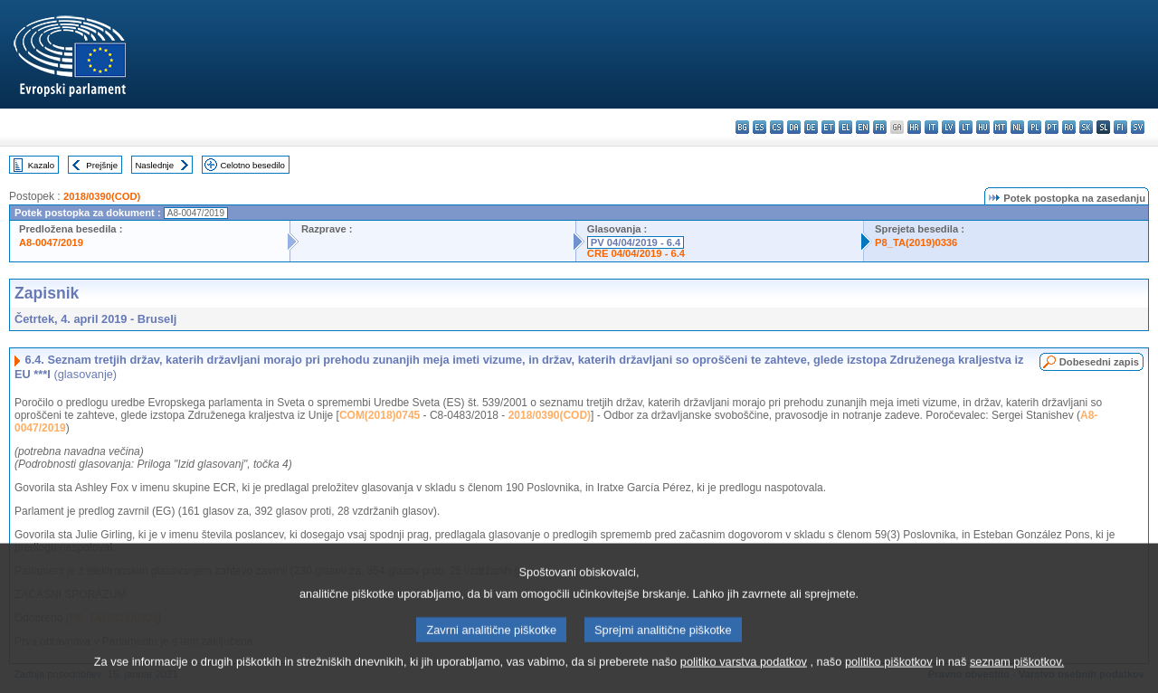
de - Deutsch (811, 127)
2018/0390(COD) (101, 196)
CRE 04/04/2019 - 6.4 (636, 253)
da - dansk (794, 127)
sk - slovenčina (1086, 127)
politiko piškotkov (889, 679)
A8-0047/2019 (51, 242)
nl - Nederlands (1017, 127)
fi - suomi (1120, 127)
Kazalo (41, 165)
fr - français (880, 127)
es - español (759, 127)
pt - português (1051, 127)
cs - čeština (776, 127)
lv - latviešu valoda (948, 127)
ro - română (1069, 127)
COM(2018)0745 (379, 415)
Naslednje (154, 165)
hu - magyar (983, 127)
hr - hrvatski (914, 127)
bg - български (742, 127)
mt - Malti (1000, 127)
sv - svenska (1137, 127)
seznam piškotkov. (1017, 679)
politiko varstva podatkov (743, 679)
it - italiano (931, 127)
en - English (862, 127)
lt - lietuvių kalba (966, 127)
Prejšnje (102, 165)
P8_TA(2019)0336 (916, 242)
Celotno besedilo (252, 165)
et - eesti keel (828, 127)
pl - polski (1034, 127)
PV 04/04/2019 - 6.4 (636, 242)
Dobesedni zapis (1099, 361)
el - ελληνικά (845, 127)
